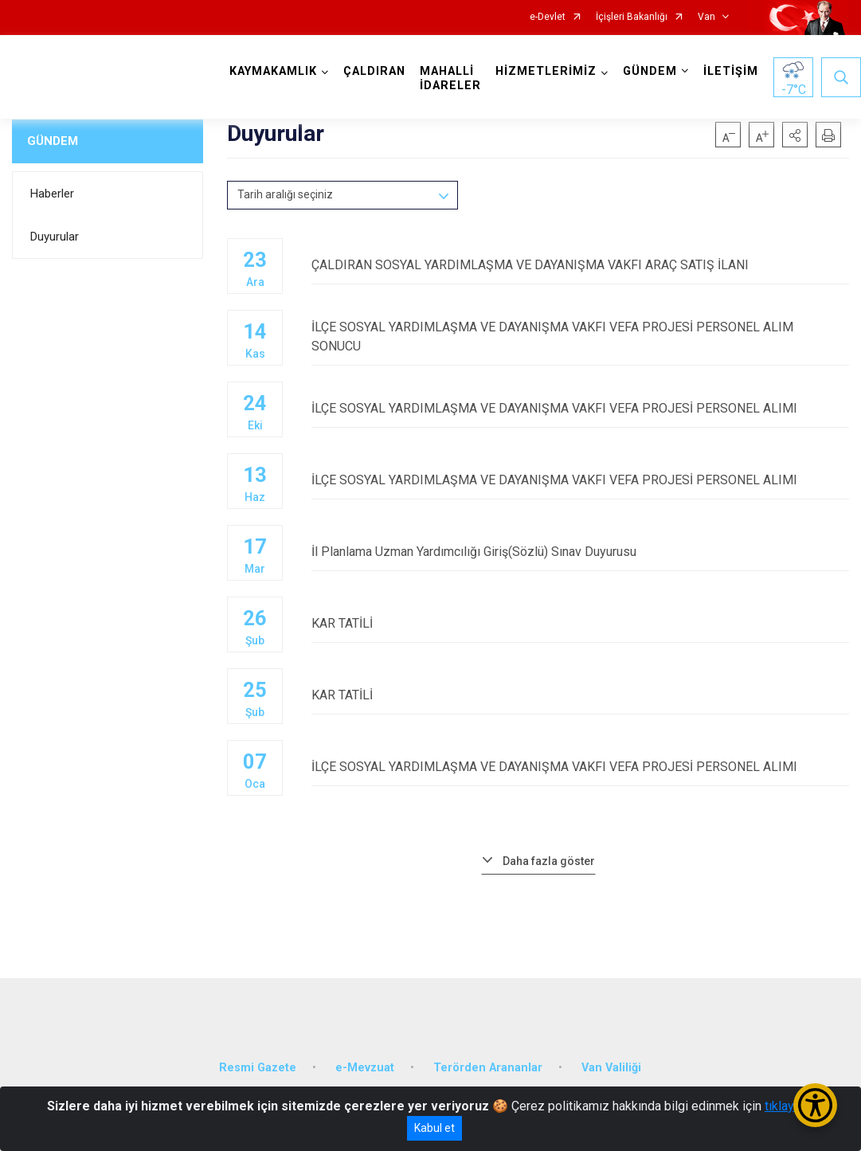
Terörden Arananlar (487, 1068)
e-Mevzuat (364, 1068)
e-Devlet (548, 17)
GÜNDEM (52, 141)
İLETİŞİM (730, 71)
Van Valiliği (611, 1068)
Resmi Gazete (257, 1068)
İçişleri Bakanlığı (631, 17)
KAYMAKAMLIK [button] (273, 71)
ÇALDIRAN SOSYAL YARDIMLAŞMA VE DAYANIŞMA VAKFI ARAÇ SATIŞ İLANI (580, 264)
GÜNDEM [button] (650, 71)
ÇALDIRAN (374, 71)
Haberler (52, 193)
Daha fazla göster (549, 861)
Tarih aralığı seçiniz (285, 194)
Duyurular (54, 236)
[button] (795, 134)
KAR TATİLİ (580, 623)
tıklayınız (789, 1106)
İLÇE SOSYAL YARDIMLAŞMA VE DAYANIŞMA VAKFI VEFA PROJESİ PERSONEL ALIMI (580, 408)
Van (706, 17)
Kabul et (434, 1128)
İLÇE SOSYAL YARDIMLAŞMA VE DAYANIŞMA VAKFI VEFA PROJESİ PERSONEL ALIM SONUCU (580, 336)
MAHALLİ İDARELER (450, 78)
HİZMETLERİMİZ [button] (546, 71)
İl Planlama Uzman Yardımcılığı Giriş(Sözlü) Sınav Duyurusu (580, 551)
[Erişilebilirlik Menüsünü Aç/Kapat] (815, 1105)
